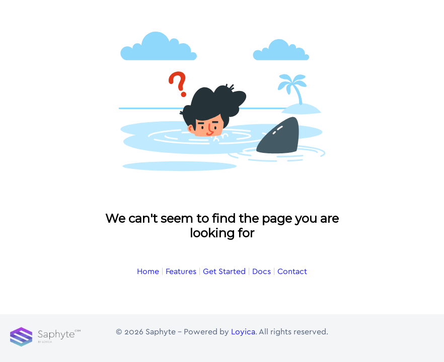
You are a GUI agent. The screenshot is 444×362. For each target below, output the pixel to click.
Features (181, 271)
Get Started (224, 271)
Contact (292, 271)
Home (148, 271)
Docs (261, 271)
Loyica (243, 332)
